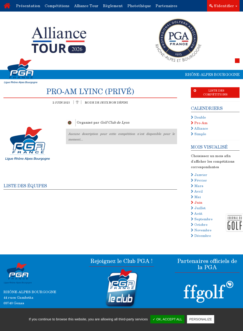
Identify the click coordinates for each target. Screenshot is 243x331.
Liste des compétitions (211, 92)
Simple (198, 133)
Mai (196, 196)
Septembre (202, 218)
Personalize (200, 319)
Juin (196, 202)
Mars (197, 185)
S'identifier (223, 5)
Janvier (199, 174)
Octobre (199, 224)
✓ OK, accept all (167, 319)
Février (199, 180)
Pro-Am (199, 122)
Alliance (199, 128)
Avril (197, 191)
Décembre (201, 235)
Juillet (198, 207)
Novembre (201, 230)
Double (198, 117)
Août (196, 213)
